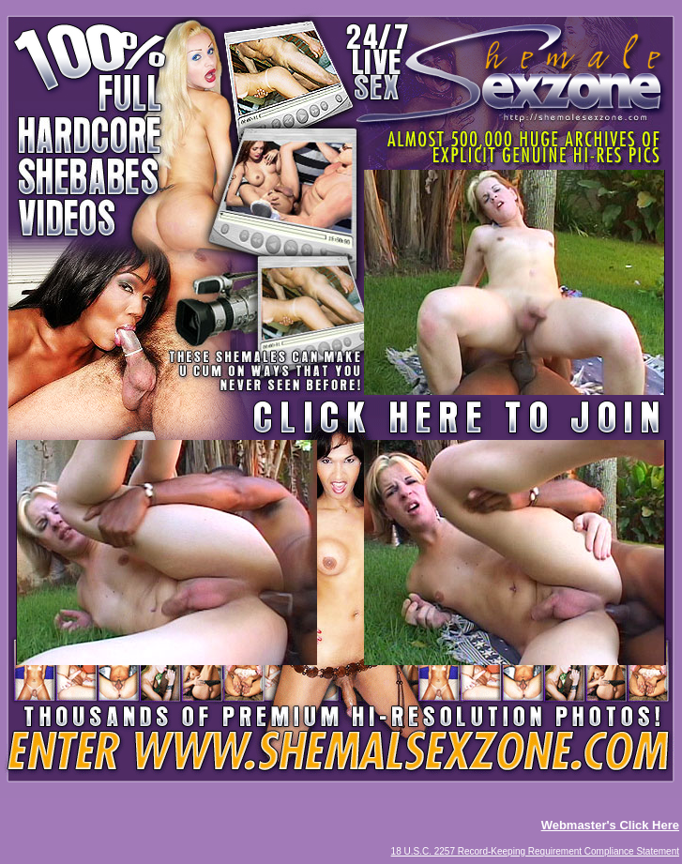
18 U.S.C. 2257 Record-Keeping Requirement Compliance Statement (535, 851)
